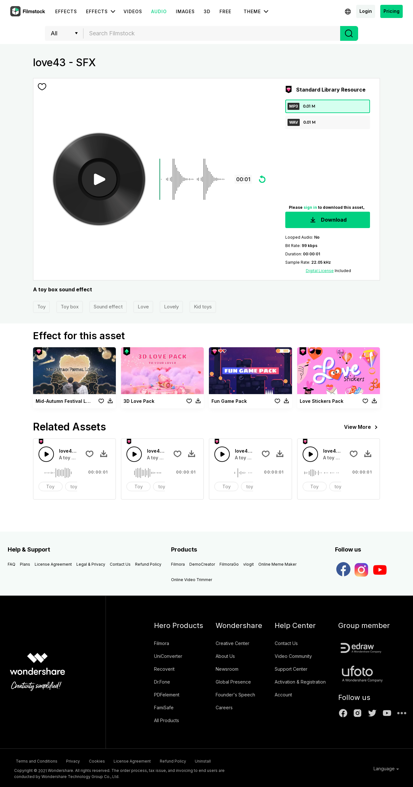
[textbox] (212, 33)
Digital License (320, 270)
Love (143, 307)
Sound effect (108, 307)
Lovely (171, 307)
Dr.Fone (162, 682)
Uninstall (241, 760)
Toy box (70, 307)
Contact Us (120, 564)
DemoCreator (202, 564)
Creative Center (232, 643)
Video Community (293, 656)
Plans (25, 564)
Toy (41, 307)
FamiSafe (164, 707)
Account (283, 694)
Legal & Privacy (90, 564)
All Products (166, 720)
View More (362, 427)
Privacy (79, 760)
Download (328, 220)
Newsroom (227, 669)
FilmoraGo (229, 564)
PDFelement (166, 694)
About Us (225, 656)
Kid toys (203, 307)
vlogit (248, 564)
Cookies (111, 760)
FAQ (11, 564)
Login (365, 11)
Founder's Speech (235, 694)
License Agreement (53, 564)
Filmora (178, 564)
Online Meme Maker (277, 564)
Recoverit (164, 669)
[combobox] (211, 33)
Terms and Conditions (35, 760)
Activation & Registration (300, 682)
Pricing (391, 11)
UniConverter (168, 656)
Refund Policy (148, 564)
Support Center (291, 669)
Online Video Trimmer (191, 579)
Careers (224, 707)
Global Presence (233, 682)
